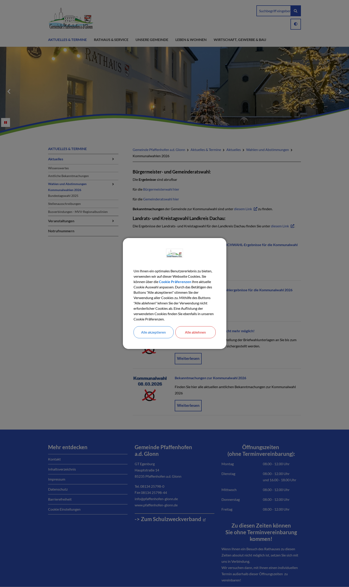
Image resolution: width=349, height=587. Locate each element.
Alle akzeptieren (153, 332)
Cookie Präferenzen (175, 281)
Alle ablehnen (195, 332)
